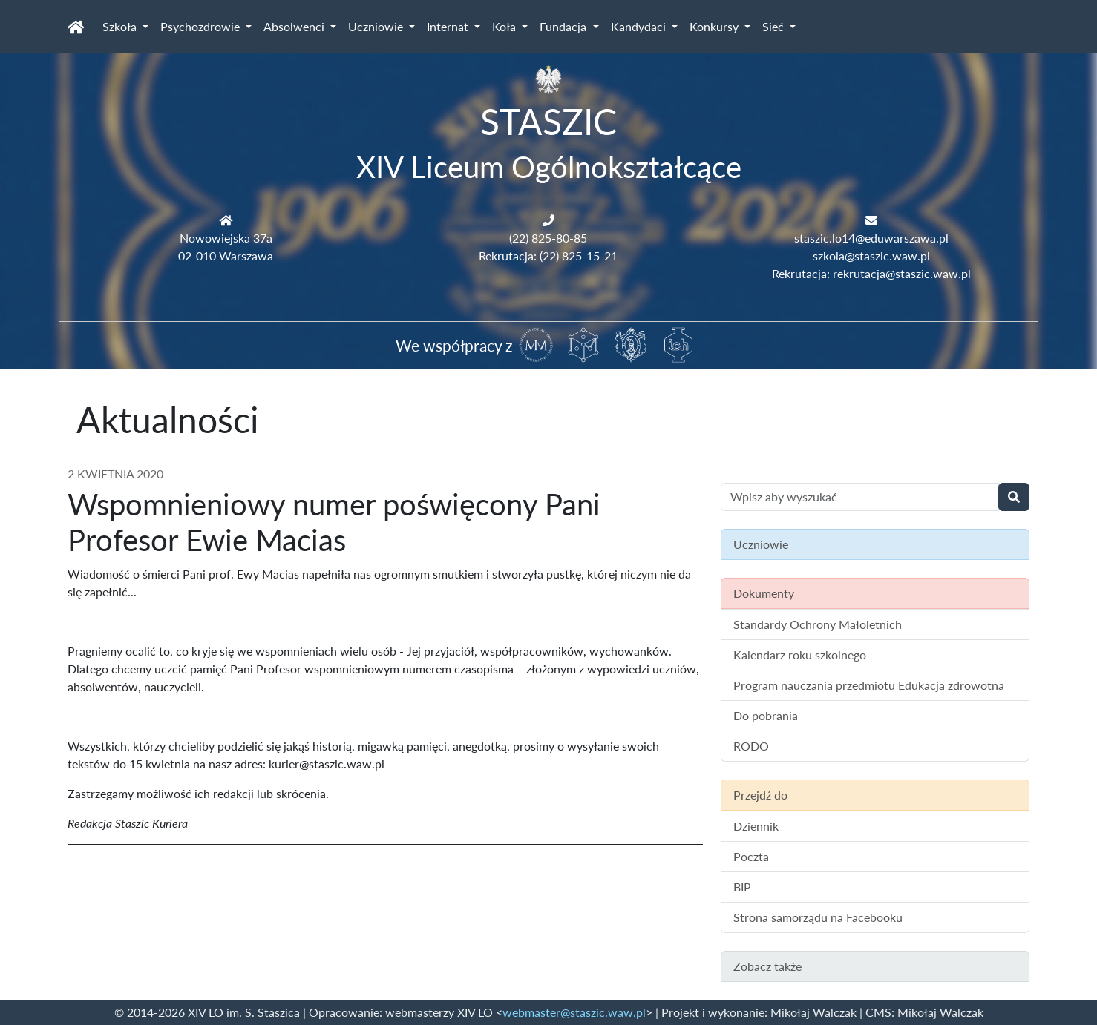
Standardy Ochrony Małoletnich (817, 624)
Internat (449, 26)
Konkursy (715, 26)
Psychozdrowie (201, 26)
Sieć (774, 26)
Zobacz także (767, 966)
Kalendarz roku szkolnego (799, 654)
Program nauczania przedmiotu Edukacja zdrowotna (868, 685)
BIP (742, 887)
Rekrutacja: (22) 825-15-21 (548, 255)
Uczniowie (377, 26)
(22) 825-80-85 (548, 238)
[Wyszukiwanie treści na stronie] (860, 497)
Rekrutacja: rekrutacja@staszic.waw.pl (871, 273)
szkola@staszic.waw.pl (871, 255)
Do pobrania (765, 715)
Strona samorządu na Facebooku (818, 917)
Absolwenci (295, 26)
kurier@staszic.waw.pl (326, 764)
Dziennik (756, 826)
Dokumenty (763, 593)
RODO (751, 746)
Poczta (751, 856)
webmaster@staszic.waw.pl (574, 1012)
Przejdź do (760, 795)
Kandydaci (640, 26)
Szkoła (121, 26)
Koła (505, 26)
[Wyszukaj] (1013, 497)
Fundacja (564, 26)
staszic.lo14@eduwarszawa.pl (871, 238)
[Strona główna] (76, 27)
